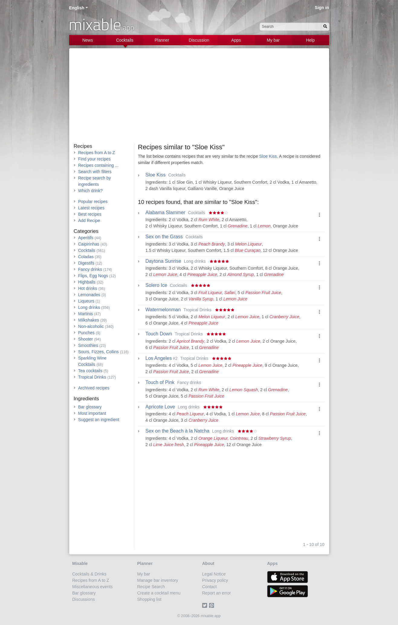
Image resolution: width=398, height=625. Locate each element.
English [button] (77, 7)
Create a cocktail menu (158, 593)
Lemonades (89, 294)
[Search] (325, 27)
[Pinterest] (212, 605)
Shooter (85, 339)
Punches (86, 332)
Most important (92, 413)
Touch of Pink (159, 382)
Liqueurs (86, 301)
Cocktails (124, 40)
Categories (86, 231)
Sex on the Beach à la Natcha (177, 431)
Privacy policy (215, 580)
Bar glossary (90, 407)
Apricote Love (160, 407)
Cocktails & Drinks (89, 574)
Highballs (87, 282)
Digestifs (86, 263)
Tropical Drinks (92, 377)
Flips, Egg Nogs (93, 275)
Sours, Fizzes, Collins (98, 351)
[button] (319, 215)
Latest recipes (91, 207)
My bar (273, 40)
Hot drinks (87, 288)
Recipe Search (151, 586)
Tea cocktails (90, 370)
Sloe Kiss (268, 156)
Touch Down (158, 334)
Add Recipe (89, 220)
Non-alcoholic (91, 326)
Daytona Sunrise (163, 261)
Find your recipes (94, 159)
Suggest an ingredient (98, 419)
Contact (209, 586)
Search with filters (95, 171)
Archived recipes (94, 387)
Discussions (83, 599)
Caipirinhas (88, 244)
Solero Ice (156, 285)
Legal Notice (214, 574)
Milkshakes (88, 320)
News (87, 40)
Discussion (199, 40)
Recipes (83, 146)
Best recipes (90, 214)
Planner (161, 40)
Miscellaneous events (92, 586)
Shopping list (149, 599)
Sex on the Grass (164, 236)
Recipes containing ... (98, 165)
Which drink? (90, 190)
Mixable (80, 563)
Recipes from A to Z (96, 152)
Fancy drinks (90, 269)
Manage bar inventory (157, 580)
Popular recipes (93, 201)
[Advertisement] (199, 98)
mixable (101, 24)
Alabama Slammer (165, 212)
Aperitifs (86, 237)
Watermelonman (163, 309)
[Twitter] (205, 605)
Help (310, 40)
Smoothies (88, 345)
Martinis (85, 313)
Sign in (322, 7)
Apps (236, 40)
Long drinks (89, 307)
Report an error (216, 593)
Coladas (86, 256)
